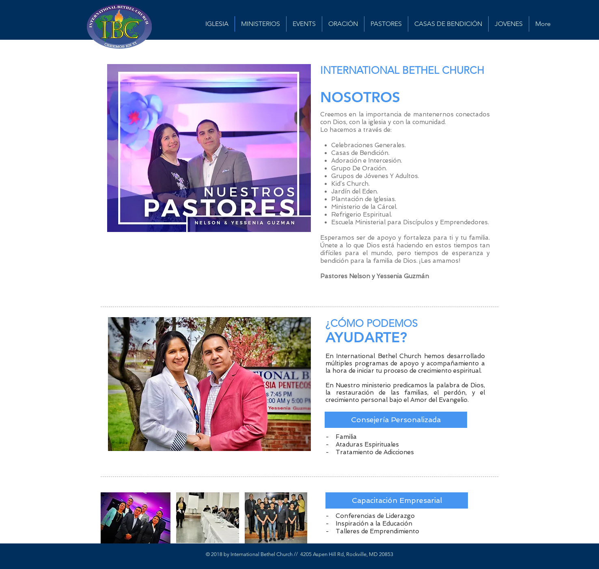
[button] (396, 420)
